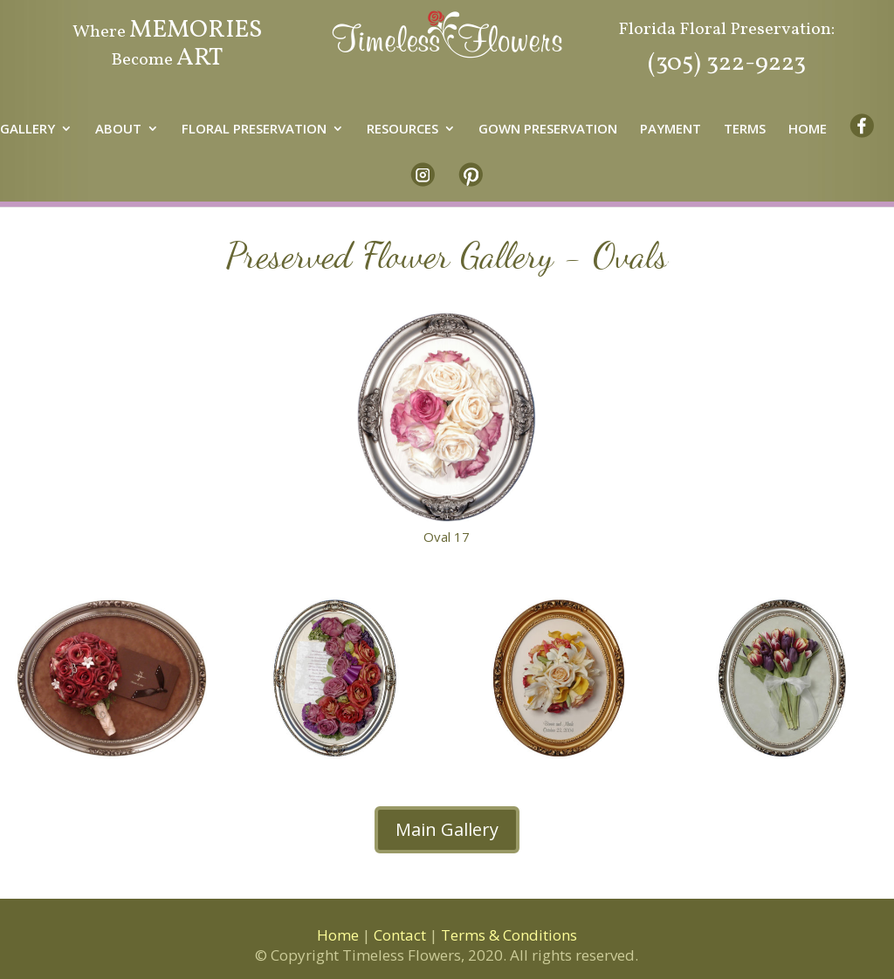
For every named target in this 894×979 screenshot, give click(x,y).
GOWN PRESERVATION (547, 129)
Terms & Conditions (509, 935)
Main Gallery (447, 829)
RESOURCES (402, 129)
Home (338, 935)
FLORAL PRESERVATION (254, 129)
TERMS (745, 129)
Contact (400, 935)
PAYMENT (670, 129)
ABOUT (118, 129)
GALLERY (27, 129)
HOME (807, 129)
